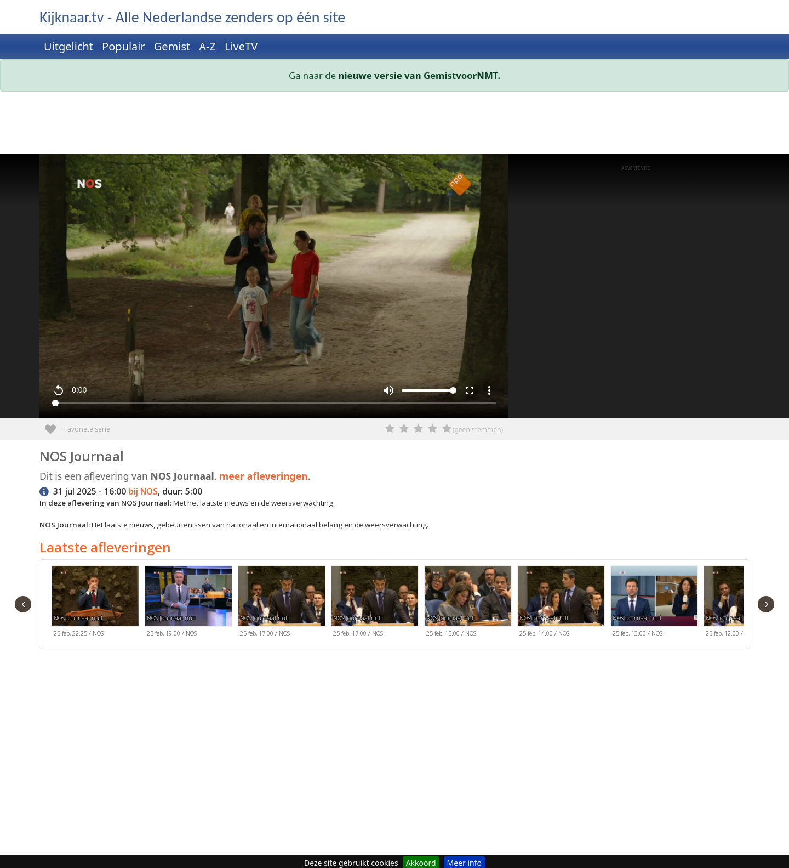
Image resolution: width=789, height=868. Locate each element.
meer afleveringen (263, 476)
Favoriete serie (54, 425)
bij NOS (143, 491)
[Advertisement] (368, 125)
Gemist (172, 46)
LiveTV (241, 46)
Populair (123, 46)
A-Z (207, 46)
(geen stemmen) (478, 429)
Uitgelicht (68, 46)
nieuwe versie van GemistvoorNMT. (420, 75)
